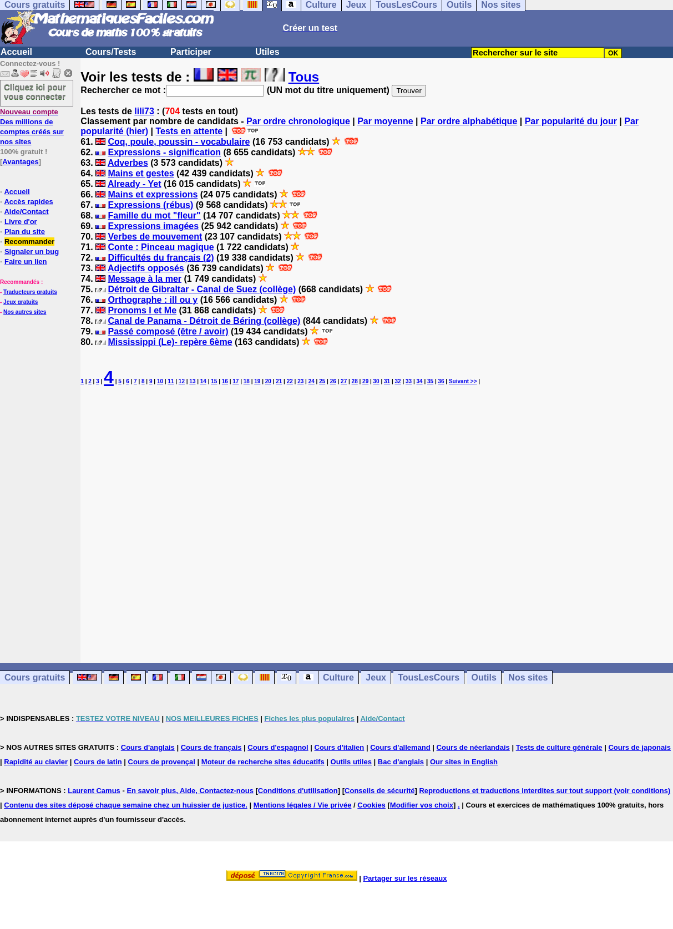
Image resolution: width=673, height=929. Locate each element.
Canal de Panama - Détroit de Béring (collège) (204, 321)
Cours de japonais (639, 747)
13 (192, 381)
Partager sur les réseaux (405, 878)
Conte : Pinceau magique (161, 247)
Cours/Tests (110, 52)
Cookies (371, 805)
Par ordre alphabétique (469, 121)
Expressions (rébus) (150, 205)
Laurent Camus (94, 790)
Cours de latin (98, 762)
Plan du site (24, 231)
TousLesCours (428, 677)
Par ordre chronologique (298, 121)
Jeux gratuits (20, 302)
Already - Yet (134, 184)
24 (311, 381)
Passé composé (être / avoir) (168, 331)
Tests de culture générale (559, 747)
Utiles (267, 52)
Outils (484, 677)
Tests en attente (189, 131)
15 (214, 381)
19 (257, 381)
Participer (190, 52)
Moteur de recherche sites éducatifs (263, 762)
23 (300, 381)
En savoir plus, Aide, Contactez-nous (190, 790)
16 (225, 381)
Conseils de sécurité (379, 790)
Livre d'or (20, 221)
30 (376, 381)
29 (365, 381)
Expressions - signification (164, 152)
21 (279, 381)
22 (290, 381)
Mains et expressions (153, 194)
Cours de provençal (161, 762)
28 (355, 381)
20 (268, 381)
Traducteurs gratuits (30, 292)
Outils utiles (351, 762)
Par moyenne (385, 121)
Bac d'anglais (401, 762)
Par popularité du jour (571, 121)
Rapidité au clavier (36, 762)
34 (420, 381)
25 (322, 381)
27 (344, 381)
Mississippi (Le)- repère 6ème (170, 342)
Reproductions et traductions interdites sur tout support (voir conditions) (544, 790)
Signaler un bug (31, 251)
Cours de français (211, 747)
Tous (304, 76)
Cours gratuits (34, 677)
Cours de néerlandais (473, 747)
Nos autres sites (24, 312)
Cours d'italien (340, 747)
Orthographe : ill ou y (153, 299)
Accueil (16, 52)
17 (235, 381)
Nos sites (528, 677)
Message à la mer (144, 278)
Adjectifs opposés (146, 268)
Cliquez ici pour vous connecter (35, 91)
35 (430, 381)
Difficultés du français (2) (161, 257)
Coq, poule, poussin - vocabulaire (179, 141)
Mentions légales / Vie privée (303, 805)
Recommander (29, 241)
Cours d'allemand (400, 747)
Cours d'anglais (148, 747)
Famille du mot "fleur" (154, 215)
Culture (338, 677)
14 (203, 381)
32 (398, 381)
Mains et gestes (141, 173)
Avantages (20, 162)
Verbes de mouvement (155, 236)
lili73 (144, 111)
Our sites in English (464, 762)
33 (409, 381)
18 (247, 381)
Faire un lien (25, 261)
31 (387, 381)
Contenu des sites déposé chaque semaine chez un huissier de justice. (125, 805)
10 (160, 381)
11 (171, 381)
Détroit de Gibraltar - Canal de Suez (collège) (202, 289)
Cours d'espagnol (277, 747)
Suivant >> (463, 381)
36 (441, 381)
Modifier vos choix (421, 805)
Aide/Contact (26, 211)
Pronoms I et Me (142, 310)
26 (333, 381)
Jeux (376, 677)
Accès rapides (28, 201)
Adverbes (128, 162)
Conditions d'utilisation (298, 790)
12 (182, 381)
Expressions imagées (153, 226)
